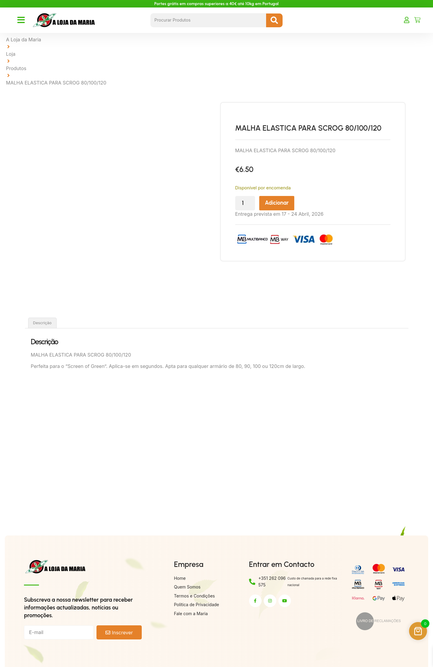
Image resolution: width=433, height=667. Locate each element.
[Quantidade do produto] (261, 203)
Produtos (16, 68)
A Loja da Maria (23, 40)
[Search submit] (274, 20)
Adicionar (293, 203)
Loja (11, 54)
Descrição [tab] (42, 322)
